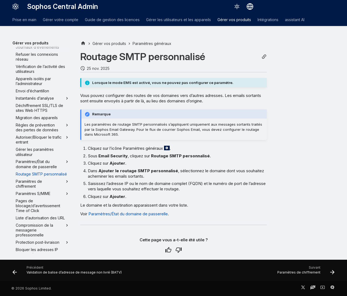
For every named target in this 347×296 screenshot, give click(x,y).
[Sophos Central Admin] (15, 6)
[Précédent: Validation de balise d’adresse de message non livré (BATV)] (68, 272)
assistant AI (294, 19)
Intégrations (268, 19)
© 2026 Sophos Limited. (31, 288)
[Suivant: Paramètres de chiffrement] (305, 272)
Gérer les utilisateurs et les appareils (178, 19)
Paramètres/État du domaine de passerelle (128, 213)
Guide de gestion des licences (112, 19)
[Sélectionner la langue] (250, 6)
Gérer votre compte (60, 19)
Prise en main (24, 19)
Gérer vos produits (234, 19)
